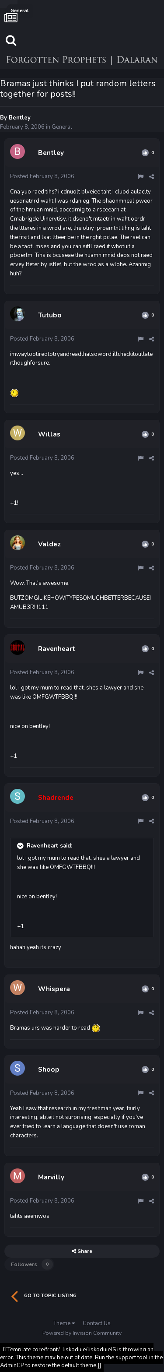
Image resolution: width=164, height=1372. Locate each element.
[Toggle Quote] (21, 845)
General (62, 127)
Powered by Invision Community (82, 1333)
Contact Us (97, 1323)
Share (82, 1251)
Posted (42, 176)
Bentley (20, 118)
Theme (64, 1323)
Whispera (54, 989)
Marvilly (51, 1177)
